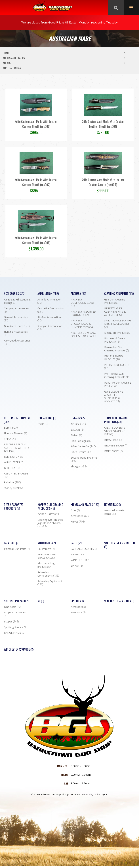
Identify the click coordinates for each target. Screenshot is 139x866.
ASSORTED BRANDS (16, 475)
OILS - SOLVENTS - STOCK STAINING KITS (115, 431)
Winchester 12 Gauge (19, 649)
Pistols (76, 435)
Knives (6, 63)
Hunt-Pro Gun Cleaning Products (117, 384)
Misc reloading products (45, 565)
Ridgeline (12, 482)
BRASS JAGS (113, 440)
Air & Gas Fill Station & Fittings (17, 301)
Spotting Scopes (15, 627)
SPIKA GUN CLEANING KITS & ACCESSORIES (117, 324)
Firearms (79, 418)
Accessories (14, 294)
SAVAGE (77, 429)
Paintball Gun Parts (17, 549)
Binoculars (12, 607)
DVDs (42, 424)
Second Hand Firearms (84, 459)
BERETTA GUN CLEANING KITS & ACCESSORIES (115, 312)
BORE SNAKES (48, 514)
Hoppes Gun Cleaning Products (50, 506)
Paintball (11, 543)
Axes (75, 510)
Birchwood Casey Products (114, 340)
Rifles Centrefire (83, 446)
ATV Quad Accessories (17, 342)
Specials (78, 601)
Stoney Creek (13, 488)
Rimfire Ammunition (49, 319)
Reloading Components (48, 574)
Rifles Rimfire (81, 452)
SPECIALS (78, 612)
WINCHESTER (13, 462)
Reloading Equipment (49, 583)
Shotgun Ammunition (49, 328)
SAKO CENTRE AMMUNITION (119, 545)
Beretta (11, 427)
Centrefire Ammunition (50, 310)
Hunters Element (15, 433)
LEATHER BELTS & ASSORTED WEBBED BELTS (16, 448)
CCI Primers (45, 549)
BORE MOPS (113, 451)
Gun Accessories (17, 326)
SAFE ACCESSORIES (84, 549)
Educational (46, 418)
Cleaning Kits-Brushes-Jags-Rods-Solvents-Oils (50, 523)
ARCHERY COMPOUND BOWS (82, 303)
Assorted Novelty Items (114, 512)
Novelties (112, 505)
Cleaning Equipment (119, 294)
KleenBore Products (117, 332)
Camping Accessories (16, 310)
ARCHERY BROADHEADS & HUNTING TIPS (82, 324)
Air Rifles (78, 424)
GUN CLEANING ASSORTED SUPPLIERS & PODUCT (113, 396)
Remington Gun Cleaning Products (116, 349)
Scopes (11, 621)
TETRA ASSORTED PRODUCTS (14, 506)
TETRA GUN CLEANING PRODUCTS (116, 420)
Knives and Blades (14, 58)
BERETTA (12, 468)
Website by (95, 794)
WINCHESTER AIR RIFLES (119, 601)
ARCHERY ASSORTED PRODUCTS (83, 313)
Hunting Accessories (16, 333)
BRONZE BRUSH (115, 445)
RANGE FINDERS (15, 632)
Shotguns (79, 466)
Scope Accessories (15, 614)
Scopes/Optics (16, 601)
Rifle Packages (81, 440)
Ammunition (48, 294)
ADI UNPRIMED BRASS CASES (47, 556)
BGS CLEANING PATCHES (113, 357)
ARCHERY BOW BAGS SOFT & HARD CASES (83, 336)
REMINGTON (13, 456)
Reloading (46, 543)
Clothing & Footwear (17, 420)
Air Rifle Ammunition (49, 301)
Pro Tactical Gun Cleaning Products (117, 375)
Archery (78, 294)
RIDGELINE (79, 554)
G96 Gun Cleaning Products (114, 301)
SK (40, 601)
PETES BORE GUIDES (116, 366)
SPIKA (10, 438)
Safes (76, 543)
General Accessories (16, 319)
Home (6, 53)
